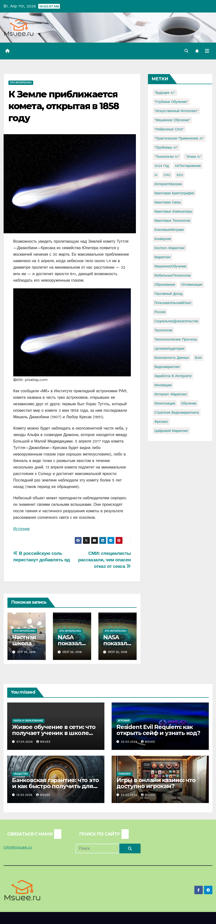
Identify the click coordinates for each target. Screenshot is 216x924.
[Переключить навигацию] (207, 51)
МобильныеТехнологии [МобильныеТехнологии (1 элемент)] (172, 275)
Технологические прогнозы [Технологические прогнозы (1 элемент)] (175, 339)
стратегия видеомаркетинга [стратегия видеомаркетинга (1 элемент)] (176, 412)
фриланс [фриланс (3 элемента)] (161, 422)
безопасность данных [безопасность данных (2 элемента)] (171, 358)
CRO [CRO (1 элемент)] (167, 175)
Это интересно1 (21, 82)
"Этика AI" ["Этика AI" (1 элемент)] (193, 156)
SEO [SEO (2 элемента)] (179, 175)
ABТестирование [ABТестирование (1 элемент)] (188, 166)
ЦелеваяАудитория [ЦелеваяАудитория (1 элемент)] (169, 348)
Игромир (124, 720)
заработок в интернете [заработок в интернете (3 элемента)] (173, 376)
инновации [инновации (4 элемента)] (163, 385)
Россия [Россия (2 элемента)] (159, 312)
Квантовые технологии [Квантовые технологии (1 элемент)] (172, 220)
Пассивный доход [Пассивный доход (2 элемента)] (168, 294)
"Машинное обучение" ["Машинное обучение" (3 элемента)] (172, 120)
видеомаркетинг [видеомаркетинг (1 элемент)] (167, 367)
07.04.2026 (25, 741)
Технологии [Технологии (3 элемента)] (163, 330)
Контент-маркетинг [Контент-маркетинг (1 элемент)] (169, 248)
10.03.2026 (25, 795)
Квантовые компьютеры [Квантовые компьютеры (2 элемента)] (173, 211)
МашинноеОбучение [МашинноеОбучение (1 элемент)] (170, 266)
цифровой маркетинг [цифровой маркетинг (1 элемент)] (171, 431)
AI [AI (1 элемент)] (156, 175)
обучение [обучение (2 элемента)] (189, 403)
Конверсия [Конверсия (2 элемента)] (162, 239)
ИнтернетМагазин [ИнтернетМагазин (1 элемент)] (168, 184)
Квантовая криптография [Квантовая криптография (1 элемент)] (174, 193)
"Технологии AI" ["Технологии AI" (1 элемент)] (166, 156)
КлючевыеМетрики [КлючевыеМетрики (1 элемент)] (169, 230)
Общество (20, 773)
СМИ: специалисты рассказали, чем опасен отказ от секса (104, 560)
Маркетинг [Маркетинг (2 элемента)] (162, 257)
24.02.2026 (130, 795)
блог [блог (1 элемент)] (198, 358)
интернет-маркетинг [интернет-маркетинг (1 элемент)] (170, 394)
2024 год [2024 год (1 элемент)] (161, 166)
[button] (186, 51)
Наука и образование (28, 720)
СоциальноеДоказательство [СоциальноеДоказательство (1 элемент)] (176, 321)
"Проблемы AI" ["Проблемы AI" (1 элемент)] (166, 147)
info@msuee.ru (18, 847)
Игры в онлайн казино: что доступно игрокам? (156, 783)
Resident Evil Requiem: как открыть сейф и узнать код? (158, 729)
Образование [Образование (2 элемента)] (164, 284)
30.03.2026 (130, 741)
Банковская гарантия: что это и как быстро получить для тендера (55, 786)
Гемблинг (124, 773)
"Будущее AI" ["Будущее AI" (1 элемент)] (164, 93)
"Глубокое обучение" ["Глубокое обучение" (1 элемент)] (171, 102)
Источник (21, 528)
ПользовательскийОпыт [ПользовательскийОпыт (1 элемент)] (173, 303)
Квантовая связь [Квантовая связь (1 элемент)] (167, 202)
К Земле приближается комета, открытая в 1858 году (63, 106)
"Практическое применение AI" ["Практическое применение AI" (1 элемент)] (179, 138)
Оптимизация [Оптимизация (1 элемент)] (191, 284)
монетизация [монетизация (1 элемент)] (164, 403)
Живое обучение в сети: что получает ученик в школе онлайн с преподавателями (53, 732)
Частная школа (24, 640)
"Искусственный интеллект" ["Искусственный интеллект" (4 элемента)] (176, 111)
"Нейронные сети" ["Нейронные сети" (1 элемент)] (169, 129)
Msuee (43, 741)
